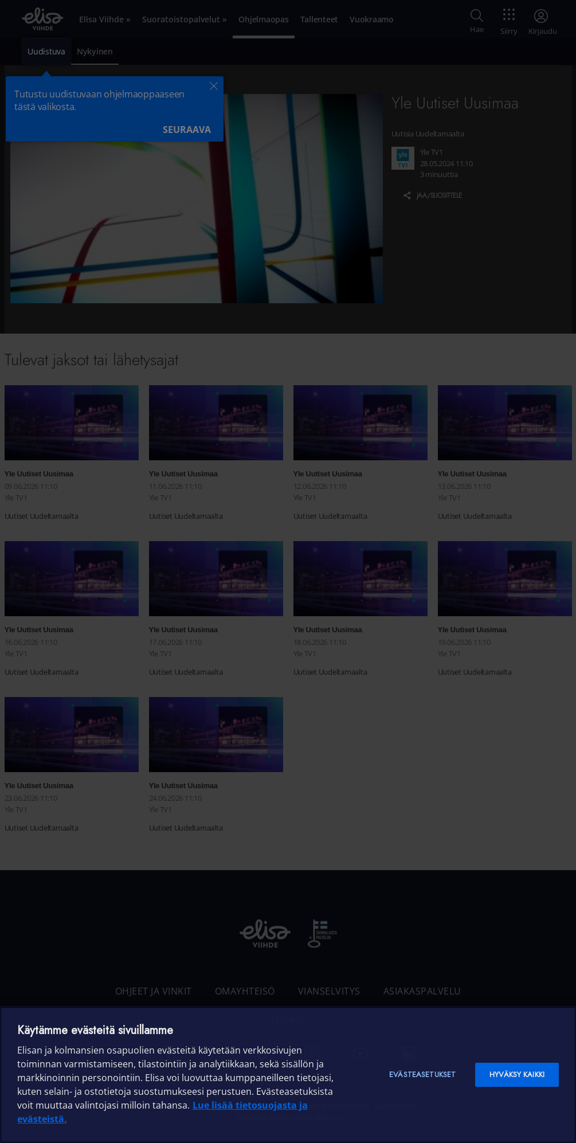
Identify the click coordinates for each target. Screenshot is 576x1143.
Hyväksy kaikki (516, 1074)
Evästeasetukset (422, 1074)
